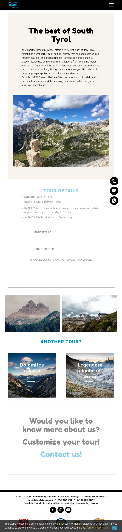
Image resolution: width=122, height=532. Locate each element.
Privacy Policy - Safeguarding (75, 503)
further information (97, 528)
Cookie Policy (52, 503)
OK (114, 527)
